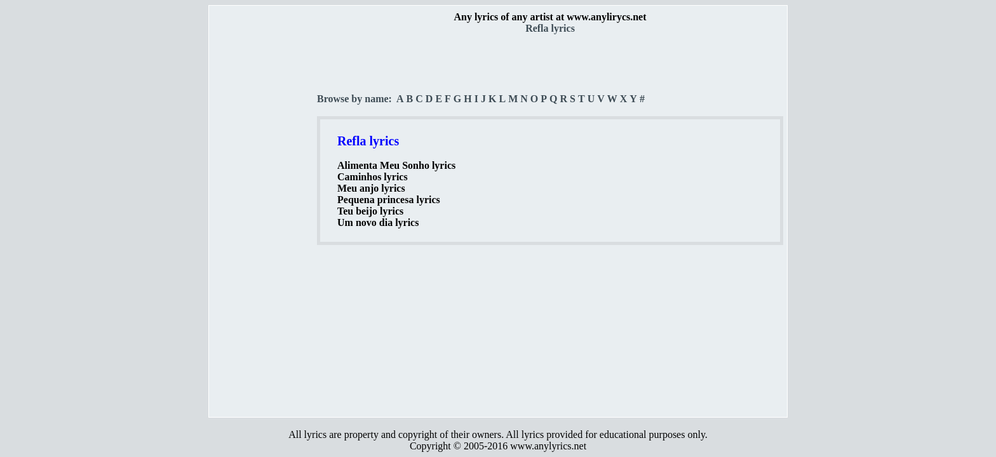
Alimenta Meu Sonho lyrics (396, 165)
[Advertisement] (263, 222)
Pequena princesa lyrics (388, 199)
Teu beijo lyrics (370, 211)
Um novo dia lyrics (378, 222)
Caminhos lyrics (372, 176)
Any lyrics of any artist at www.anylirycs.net (550, 16)
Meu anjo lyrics (371, 188)
